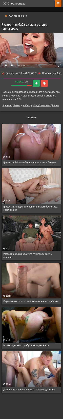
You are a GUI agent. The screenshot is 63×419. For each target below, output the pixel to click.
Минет (55, 105)
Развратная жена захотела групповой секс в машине (27, 255)
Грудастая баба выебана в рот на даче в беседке (29, 162)
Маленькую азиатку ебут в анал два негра (26, 345)
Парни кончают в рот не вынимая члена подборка (30, 301)
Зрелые (7, 105)
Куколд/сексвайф (40, 105)
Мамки (16, 105)
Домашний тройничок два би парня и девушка (29, 389)
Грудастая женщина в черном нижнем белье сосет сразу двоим (30, 208)
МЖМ (26, 105)
